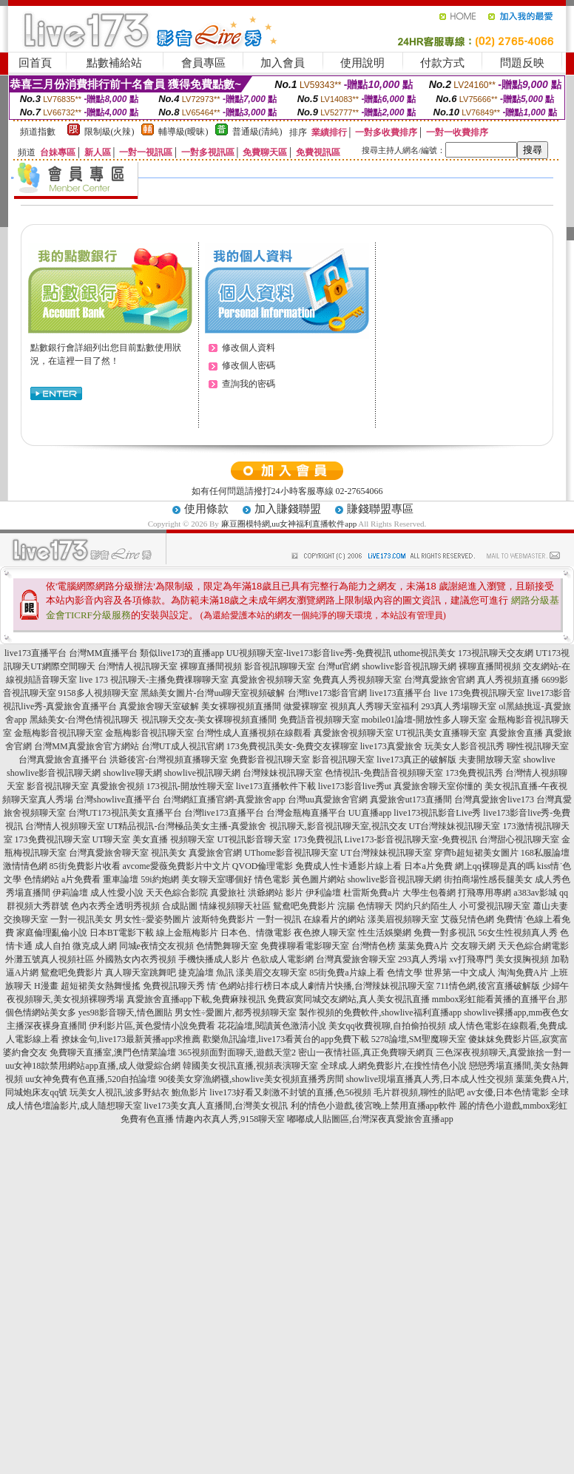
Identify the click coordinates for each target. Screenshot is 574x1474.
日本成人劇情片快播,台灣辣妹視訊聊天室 (353, 986)
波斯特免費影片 (223, 919)
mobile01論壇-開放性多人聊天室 (424, 719)
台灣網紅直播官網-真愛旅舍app (224, 799)
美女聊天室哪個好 (216, 879)
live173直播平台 (35, 653)
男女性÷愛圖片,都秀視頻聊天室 (236, 1012)
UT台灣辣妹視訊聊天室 (455, 826)
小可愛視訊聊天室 (494, 906)
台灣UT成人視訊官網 (182, 746)
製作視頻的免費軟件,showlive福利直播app (380, 1012)
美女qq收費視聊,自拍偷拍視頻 (387, 1026)
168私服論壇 (545, 853)
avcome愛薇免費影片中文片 (176, 866)
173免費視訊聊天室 (52, 839)
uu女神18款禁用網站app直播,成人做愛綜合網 (92, 1066)
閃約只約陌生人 (426, 906)
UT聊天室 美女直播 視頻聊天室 (153, 839)
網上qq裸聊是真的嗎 (495, 866)
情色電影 (272, 879)
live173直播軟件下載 (276, 786)
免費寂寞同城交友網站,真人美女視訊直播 (349, 999)
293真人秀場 (422, 959)
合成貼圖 (179, 906)
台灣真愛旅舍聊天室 (109, 853)
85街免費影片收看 (85, 866)
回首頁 (35, 63)
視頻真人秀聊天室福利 (374, 706)
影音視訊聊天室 (343, 759)
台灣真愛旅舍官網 (439, 680)
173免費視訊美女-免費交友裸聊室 (292, 746)
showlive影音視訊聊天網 (409, 666)
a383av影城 (535, 893)
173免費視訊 (318, 839)
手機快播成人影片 (213, 959)
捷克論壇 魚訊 (206, 972)
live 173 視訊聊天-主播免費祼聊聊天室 (154, 680)
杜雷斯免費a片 (371, 893)
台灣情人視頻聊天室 (65, 826)
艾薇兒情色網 (467, 919)
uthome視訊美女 (425, 653)
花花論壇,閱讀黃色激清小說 (271, 1026)
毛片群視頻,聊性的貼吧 (419, 1092)
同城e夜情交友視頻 (156, 946)
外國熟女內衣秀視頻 (136, 959)
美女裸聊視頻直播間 (241, 706)
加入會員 (282, 63)
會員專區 (203, 63)
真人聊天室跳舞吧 (140, 972)
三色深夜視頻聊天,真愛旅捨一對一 (503, 1052)
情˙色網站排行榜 (239, 986)
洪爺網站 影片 (275, 893)
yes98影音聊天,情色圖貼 (125, 1012)
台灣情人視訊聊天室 (138, 666)
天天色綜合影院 (177, 893)
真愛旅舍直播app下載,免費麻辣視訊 (196, 999)
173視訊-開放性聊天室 (190, 786)
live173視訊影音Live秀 (437, 813)
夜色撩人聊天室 (325, 932)
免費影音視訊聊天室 (270, 759)
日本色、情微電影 (255, 932)
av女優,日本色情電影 (507, 1092)
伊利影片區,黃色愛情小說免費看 (152, 1026)
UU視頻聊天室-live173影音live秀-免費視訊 (308, 653)
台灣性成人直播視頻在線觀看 (253, 733)
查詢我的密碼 (248, 384)
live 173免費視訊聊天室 (479, 693)
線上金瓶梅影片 (187, 932)
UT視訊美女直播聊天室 (441, 733)
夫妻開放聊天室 (490, 759)
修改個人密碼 (248, 365)
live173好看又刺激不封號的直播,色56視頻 (290, 1092)
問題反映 (522, 63)
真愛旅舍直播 (516, 733)
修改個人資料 (248, 347)
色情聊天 (375, 906)
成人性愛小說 (117, 893)
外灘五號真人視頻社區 (49, 959)
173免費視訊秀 (474, 773)
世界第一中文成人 (460, 972)
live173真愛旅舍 (391, 746)
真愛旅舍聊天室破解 (159, 706)
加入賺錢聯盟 (287, 509)
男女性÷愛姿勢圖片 (153, 919)
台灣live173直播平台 (224, 813)
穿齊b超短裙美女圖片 (476, 853)
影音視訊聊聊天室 (279, 666)
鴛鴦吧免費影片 (72, 972)
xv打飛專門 (471, 959)
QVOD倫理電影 (263, 866)
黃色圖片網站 (318, 879)
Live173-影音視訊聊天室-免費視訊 (411, 839)
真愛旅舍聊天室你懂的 (438, 786)
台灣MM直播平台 (103, 653)
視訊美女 (168, 853)
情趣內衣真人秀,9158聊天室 (230, 1119)
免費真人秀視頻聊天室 (357, 680)
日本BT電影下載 (122, 932)
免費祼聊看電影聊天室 (304, 946)
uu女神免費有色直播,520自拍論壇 (90, 1079)
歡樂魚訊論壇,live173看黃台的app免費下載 (285, 1039)
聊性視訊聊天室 (538, 746)
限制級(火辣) (109, 131)
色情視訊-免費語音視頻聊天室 (384, 773)
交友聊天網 (473, 946)
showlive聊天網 (132, 773)
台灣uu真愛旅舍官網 (328, 799)
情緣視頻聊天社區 (235, 906)
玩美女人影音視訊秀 (464, 746)
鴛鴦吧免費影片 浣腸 (314, 906)
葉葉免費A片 (423, 946)
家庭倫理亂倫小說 (51, 932)
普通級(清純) (257, 131)
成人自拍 (52, 946)
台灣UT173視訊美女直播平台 (125, 813)
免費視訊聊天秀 (174, 986)
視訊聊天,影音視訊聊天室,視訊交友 (338, 826)
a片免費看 (81, 879)
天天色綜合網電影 (533, 946)
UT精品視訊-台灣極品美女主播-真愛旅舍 (187, 826)
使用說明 (362, 63)
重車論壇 (120, 879)
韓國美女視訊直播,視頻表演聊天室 (250, 1066)
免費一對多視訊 (444, 932)
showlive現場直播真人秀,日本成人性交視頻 (429, 1079)
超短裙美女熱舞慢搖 (101, 986)
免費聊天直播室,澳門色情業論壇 (113, 1052)
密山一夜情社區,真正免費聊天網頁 (365, 1052)
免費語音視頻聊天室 (319, 719)
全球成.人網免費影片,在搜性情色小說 (393, 1066)
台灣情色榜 (373, 946)
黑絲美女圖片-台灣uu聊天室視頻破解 (213, 693)
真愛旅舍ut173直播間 (411, 799)
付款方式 (442, 63)
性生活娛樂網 (384, 932)
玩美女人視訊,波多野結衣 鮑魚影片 (138, 1092)
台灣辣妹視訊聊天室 (283, 773)
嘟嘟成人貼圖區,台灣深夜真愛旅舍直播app (370, 1119)
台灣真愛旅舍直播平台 (62, 759)
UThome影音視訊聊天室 (291, 853)
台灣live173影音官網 (328, 693)
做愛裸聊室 (305, 706)
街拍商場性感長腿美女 (488, 879)
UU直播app (370, 813)
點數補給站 (114, 63)
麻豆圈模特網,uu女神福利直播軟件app (290, 523)
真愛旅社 (228, 893)
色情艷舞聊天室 (227, 946)
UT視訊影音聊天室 (254, 839)
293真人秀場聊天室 (458, 706)
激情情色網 (25, 866)
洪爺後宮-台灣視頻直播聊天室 (168, 759)
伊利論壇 (323, 893)
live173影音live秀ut (354, 786)
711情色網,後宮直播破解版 (488, 986)
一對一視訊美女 (81, 919)
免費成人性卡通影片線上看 (348, 866)
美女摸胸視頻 (522, 959)
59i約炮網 (159, 879)
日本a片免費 (428, 866)
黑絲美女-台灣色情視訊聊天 (84, 719)
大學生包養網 (429, 893)
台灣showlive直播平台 (118, 799)
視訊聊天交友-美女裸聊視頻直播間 (209, 719)
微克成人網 (94, 946)
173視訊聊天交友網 (495, 653)
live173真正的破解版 (416, 759)
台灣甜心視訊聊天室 (519, 839)
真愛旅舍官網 (215, 853)
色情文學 (404, 972)
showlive (539, 759)
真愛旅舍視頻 (117, 786)
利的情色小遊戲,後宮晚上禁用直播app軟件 (373, 1106)
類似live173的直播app (181, 653)
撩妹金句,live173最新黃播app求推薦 (130, 1039)
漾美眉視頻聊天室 (403, 919)
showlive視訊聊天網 (202, 773)
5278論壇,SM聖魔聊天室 (418, 1039)
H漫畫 (46, 986)
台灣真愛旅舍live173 (494, 799)
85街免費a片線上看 (346, 972)
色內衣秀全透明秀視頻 (115, 906)
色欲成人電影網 (282, 959)
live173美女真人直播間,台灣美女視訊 (216, 1106)
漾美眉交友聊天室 (271, 972)
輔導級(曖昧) (183, 131)
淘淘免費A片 (523, 972)
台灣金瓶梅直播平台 (306, 813)
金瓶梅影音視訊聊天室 (58, 733)
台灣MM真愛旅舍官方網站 (86, 746)
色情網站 (41, 879)
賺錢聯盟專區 (380, 509)
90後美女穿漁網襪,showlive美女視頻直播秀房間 (250, 1079)
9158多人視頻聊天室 (98, 693)
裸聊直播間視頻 (211, 666)
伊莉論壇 (70, 893)
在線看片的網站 (334, 919)
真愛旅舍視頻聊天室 (271, 680)
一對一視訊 (279, 919)
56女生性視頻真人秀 (518, 932)
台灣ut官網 (338, 666)
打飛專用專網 (484, 893)
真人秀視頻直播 (508, 680)
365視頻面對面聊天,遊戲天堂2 (237, 1052)
